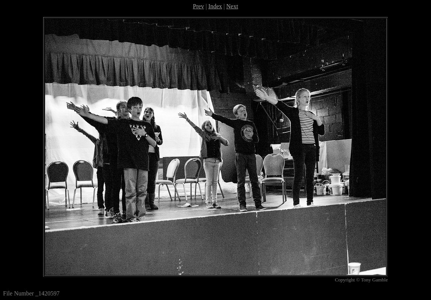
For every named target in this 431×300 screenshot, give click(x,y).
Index (215, 6)
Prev (198, 6)
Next (232, 6)
